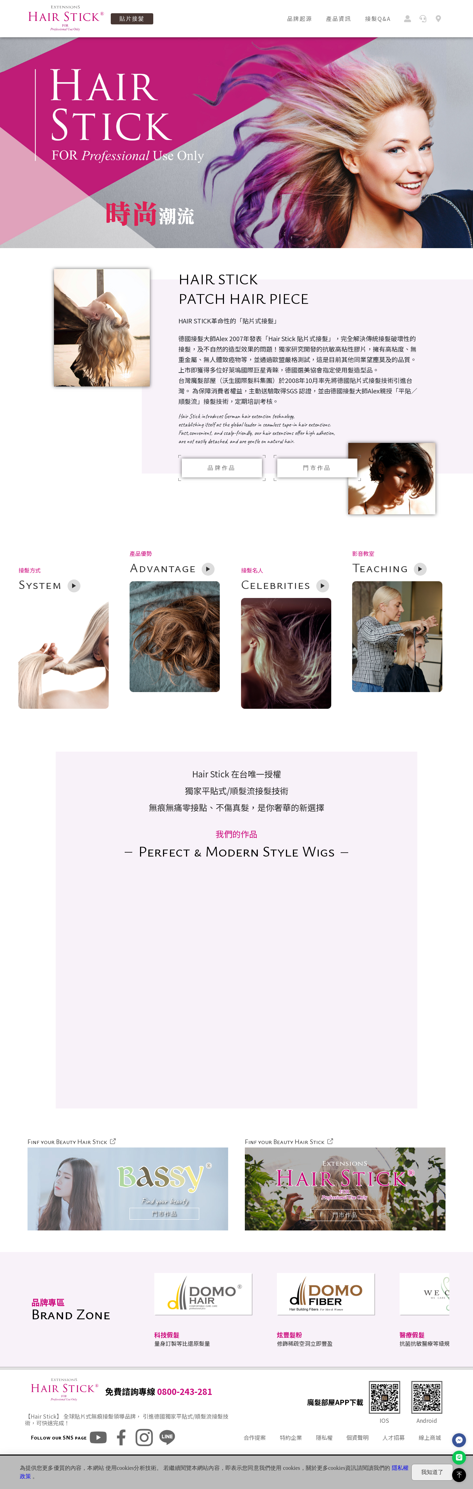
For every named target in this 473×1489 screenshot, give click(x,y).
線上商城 (430, 1452)
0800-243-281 (184, 1406)
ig (144, 1452)
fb (121, 1452)
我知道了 (432, 1472)
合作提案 (254, 1452)
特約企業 (291, 1452)
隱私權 (324, 1452)
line (167, 1452)
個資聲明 (357, 1452)
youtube (98, 1452)
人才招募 (393, 1452)
